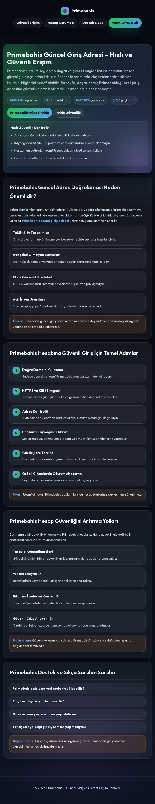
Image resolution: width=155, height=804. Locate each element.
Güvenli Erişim (28, 23)
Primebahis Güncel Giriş (29, 113)
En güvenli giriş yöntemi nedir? (38, 701)
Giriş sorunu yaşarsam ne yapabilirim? (45, 714)
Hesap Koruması (61, 23)
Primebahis (77, 11)
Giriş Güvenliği (69, 113)
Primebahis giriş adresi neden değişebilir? (48, 688)
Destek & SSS (93, 23)
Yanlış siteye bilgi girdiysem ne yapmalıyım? (50, 727)
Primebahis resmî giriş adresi (45, 221)
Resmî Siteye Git (125, 23)
